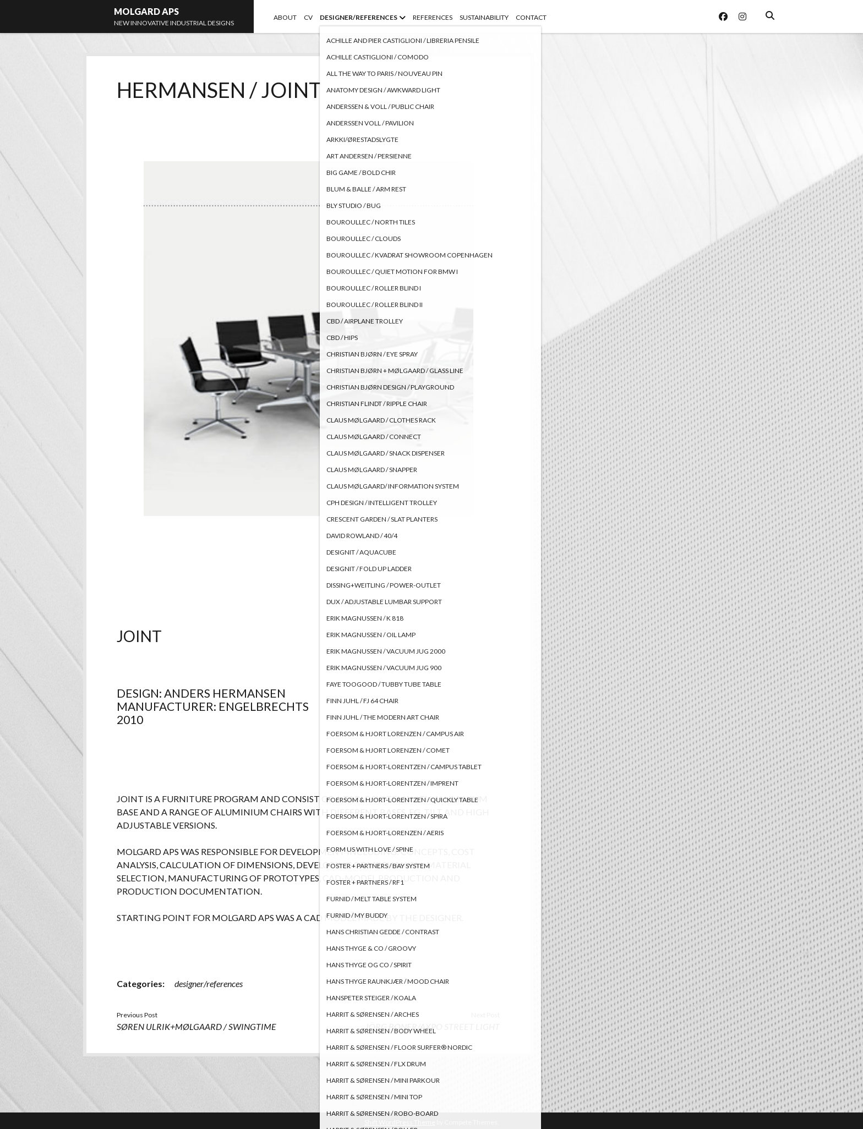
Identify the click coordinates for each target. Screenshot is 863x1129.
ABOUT (285, 17)
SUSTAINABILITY (484, 17)
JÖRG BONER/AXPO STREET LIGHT (432, 1026)
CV (308, 17)
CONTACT (531, 17)
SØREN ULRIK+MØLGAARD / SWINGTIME (196, 1026)
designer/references (208, 983)
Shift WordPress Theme (399, 1122)
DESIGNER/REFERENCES (358, 17)
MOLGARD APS (146, 11)
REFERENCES (432, 17)
